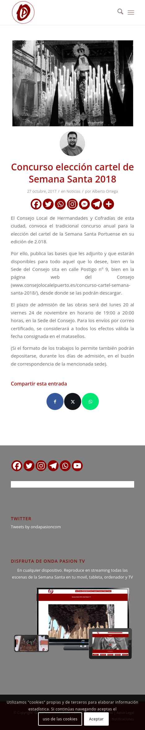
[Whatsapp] (60, 204)
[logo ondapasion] (60, 12)
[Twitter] (48, 204)
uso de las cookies (60, 719)
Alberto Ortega (105, 191)
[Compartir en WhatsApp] (90, 401)
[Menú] (131, 12)
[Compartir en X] (72, 401)
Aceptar (96, 719)
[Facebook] (36, 204)
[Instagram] (72, 204)
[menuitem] (117, 12)
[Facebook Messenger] (84, 204)
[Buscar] (117, 12)
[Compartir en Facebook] (55, 401)
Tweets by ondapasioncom (36, 526)
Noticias (74, 191)
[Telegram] (96, 204)
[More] (108, 204)
